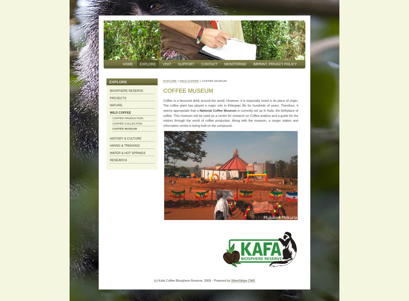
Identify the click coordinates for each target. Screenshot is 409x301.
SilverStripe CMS (243, 280)
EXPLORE (170, 80)
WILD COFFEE (189, 80)
